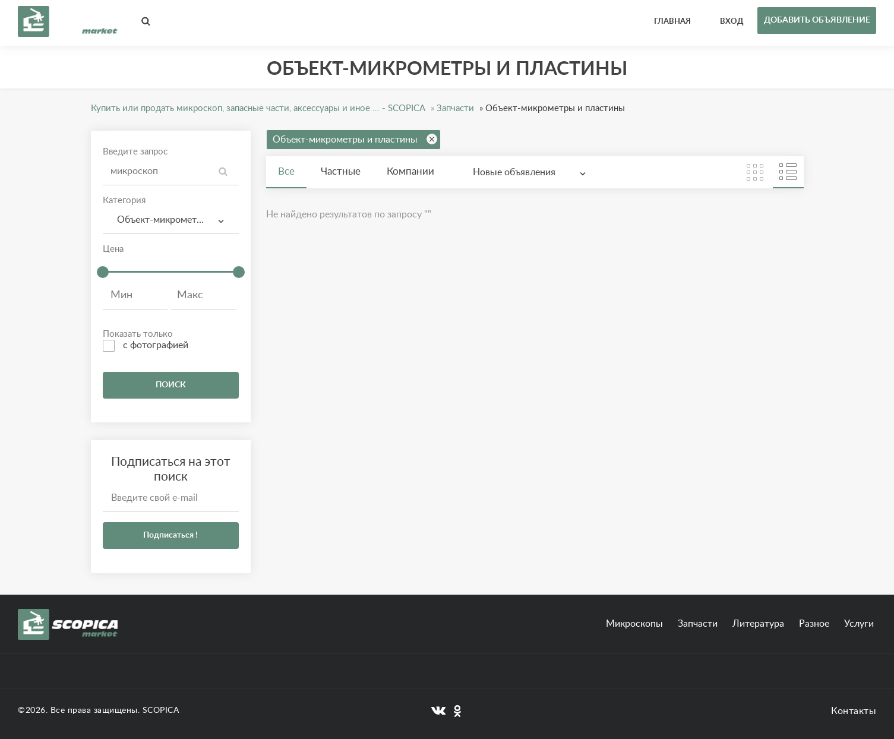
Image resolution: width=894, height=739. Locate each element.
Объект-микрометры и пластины (355, 139)
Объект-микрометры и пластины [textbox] (175, 220)
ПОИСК (171, 385)
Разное (814, 624)
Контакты (853, 711)
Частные (341, 171)
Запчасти (698, 624)
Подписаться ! (170, 535)
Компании (410, 171)
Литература (758, 624)
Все (286, 171)
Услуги (859, 624)
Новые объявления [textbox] (514, 172)
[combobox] (171, 220)
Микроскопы (634, 624)
